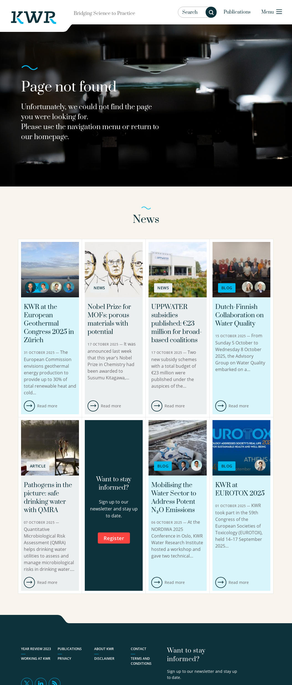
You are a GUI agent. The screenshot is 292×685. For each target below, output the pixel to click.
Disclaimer (104, 658)
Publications (237, 12)
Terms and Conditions (141, 661)
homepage (51, 137)
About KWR (104, 648)
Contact (138, 648)
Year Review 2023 (36, 648)
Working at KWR (35, 658)
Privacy (64, 658)
